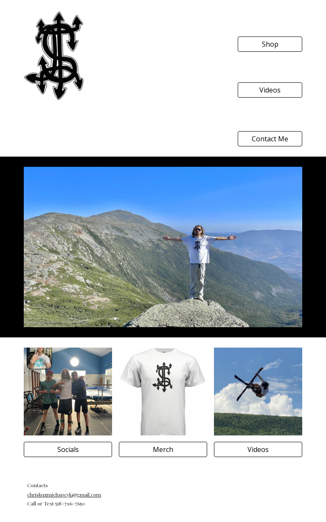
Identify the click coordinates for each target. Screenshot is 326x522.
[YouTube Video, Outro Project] (162, 56)
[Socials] (67, 449)
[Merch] (162, 449)
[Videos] (269, 90)
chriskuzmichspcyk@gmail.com (64, 494)
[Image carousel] (163, 247)
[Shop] (269, 44)
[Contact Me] (269, 138)
